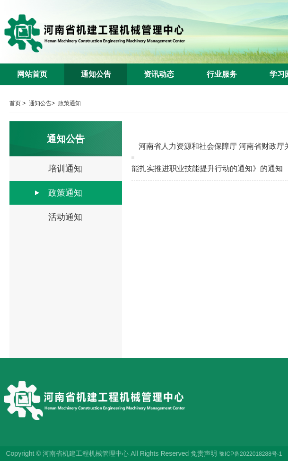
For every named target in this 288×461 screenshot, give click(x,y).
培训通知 (65, 168)
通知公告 (96, 74)
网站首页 (32, 74)
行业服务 (222, 74)
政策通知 (69, 103)
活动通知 (65, 217)
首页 (15, 103)
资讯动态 (159, 74)
